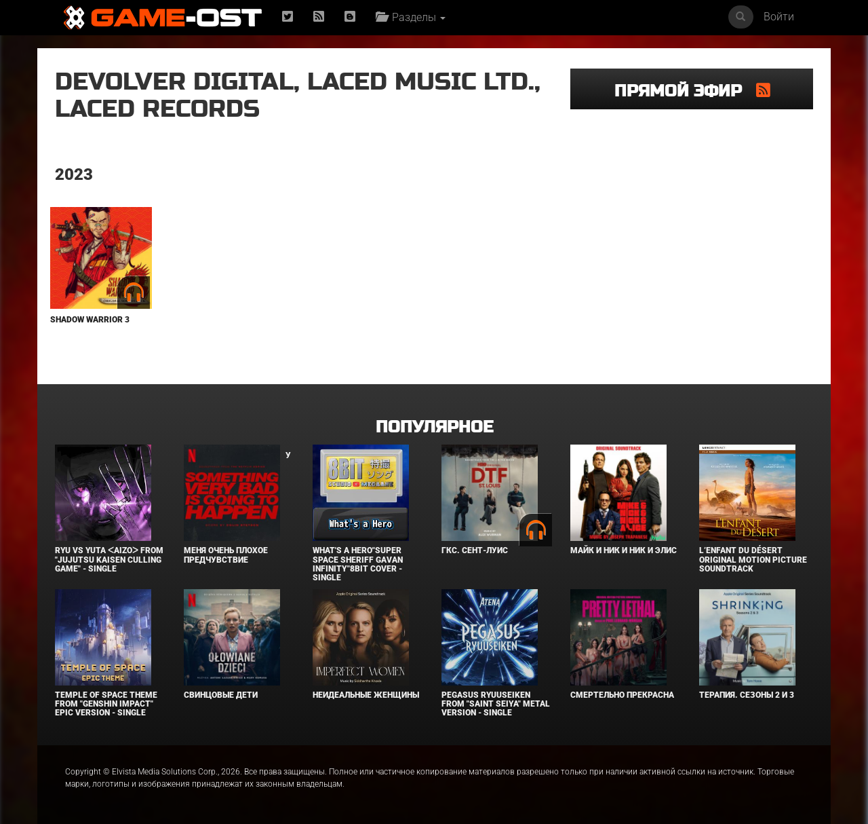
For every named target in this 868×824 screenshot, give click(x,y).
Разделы (411, 17)
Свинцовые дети (221, 695)
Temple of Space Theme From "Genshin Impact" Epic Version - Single (106, 703)
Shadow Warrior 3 (90, 319)
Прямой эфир (685, 91)
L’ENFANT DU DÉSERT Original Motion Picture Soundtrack (753, 559)
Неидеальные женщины (366, 695)
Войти (779, 16)
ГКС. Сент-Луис (474, 550)
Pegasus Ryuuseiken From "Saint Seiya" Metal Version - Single (495, 703)
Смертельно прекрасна (622, 695)
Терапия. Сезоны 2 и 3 (746, 695)
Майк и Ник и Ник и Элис (623, 550)
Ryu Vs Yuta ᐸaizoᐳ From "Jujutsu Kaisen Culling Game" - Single (109, 559)
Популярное (434, 427)
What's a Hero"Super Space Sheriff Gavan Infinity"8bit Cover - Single (358, 564)
